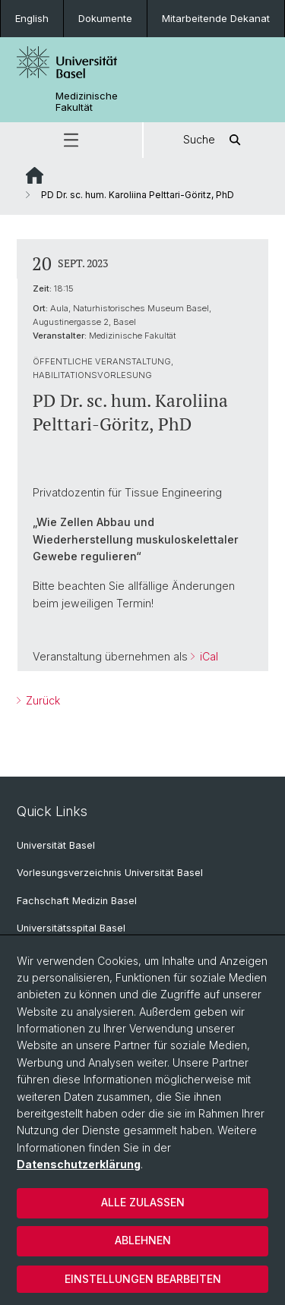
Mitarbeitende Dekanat (216, 18)
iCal (207, 655)
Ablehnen (143, 1240)
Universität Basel (56, 845)
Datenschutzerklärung (79, 1164)
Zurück (41, 700)
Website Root (34, 175)
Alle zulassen (143, 1202)
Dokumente (105, 18)
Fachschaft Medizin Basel (77, 900)
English (32, 18)
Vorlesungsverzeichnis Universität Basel (110, 872)
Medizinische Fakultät (86, 101)
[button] (71, 140)
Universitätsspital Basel (71, 928)
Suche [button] (214, 140)
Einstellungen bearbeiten (143, 1278)
